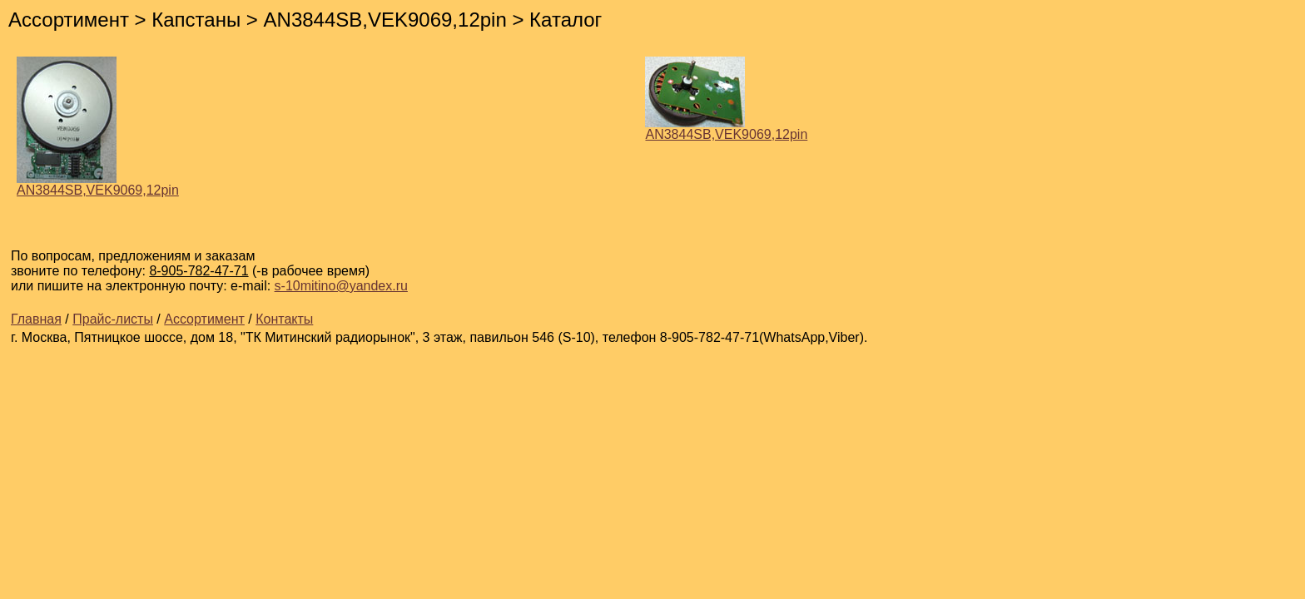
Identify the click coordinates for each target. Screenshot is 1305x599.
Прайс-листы (112, 319)
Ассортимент (204, 319)
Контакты (284, 319)
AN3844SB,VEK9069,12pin (98, 184)
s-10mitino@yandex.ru (341, 286)
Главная (36, 319)
